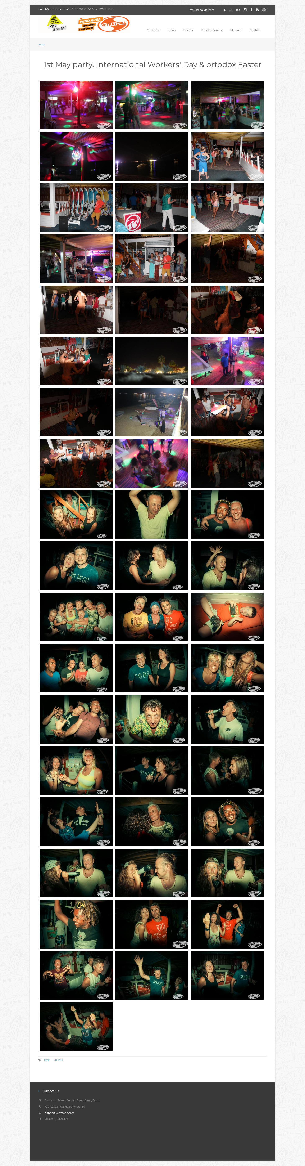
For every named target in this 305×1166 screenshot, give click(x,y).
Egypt (47, 1059)
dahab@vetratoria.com (53, 9)
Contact (255, 30)
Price (188, 30)
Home (41, 44)
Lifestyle (58, 1059)
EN (224, 10)
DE (231, 10)
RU (238, 10)
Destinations (212, 30)
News (171, 30)
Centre (153, 30)
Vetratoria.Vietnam (202, 10)
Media (236, 30)
